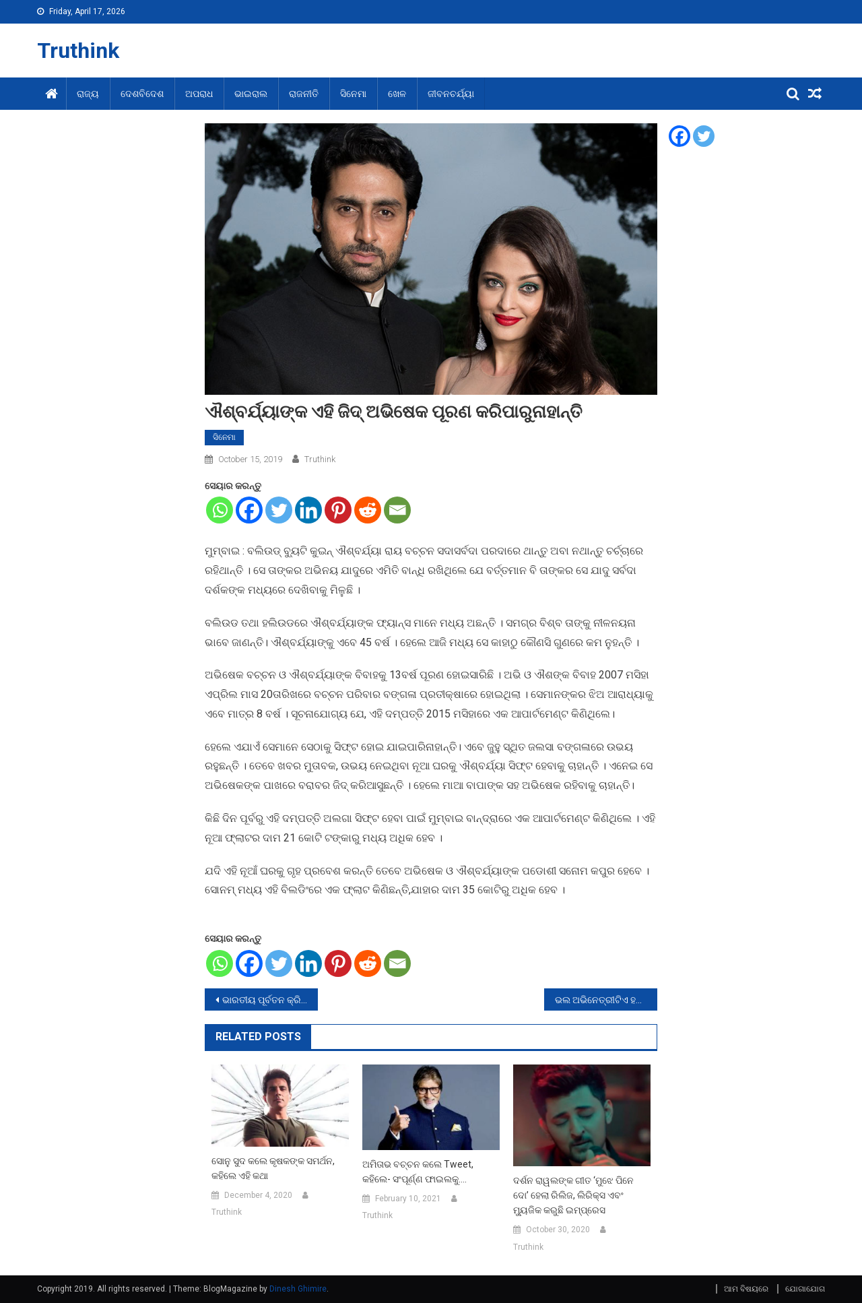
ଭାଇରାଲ (250, 93)
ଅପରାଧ (199, 93)
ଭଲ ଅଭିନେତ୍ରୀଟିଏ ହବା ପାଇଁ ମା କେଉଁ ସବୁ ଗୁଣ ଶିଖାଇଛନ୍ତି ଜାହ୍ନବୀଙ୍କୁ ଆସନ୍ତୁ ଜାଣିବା (606, 999)
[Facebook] (249, 510)
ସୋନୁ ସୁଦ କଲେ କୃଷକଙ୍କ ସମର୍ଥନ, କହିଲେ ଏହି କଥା (273, 1168)
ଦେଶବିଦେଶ (142, 93)
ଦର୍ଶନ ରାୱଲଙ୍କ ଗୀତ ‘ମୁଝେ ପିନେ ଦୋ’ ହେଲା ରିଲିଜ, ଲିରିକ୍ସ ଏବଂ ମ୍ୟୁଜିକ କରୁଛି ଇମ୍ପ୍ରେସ (573, 1195)
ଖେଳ (397, 93)
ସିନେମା (353, 93)
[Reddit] (367, 510)
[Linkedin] (308, 510)
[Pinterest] (338, 510)
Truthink (78, 50)
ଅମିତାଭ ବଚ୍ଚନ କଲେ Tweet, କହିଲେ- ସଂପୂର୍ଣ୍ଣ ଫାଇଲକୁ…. (417, 1171)
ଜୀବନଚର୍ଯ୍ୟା (451, 93)
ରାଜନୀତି (304, 93)
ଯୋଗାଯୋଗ (805, 1289)
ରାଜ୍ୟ (88, 93)
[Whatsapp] (219, 510)
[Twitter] (278, 510)
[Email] (397, 510)
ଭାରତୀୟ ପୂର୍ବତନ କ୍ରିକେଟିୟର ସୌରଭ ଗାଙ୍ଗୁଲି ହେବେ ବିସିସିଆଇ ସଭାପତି (270, 999)
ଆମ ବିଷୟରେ (746, 1289)
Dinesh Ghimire (298, 1289)
